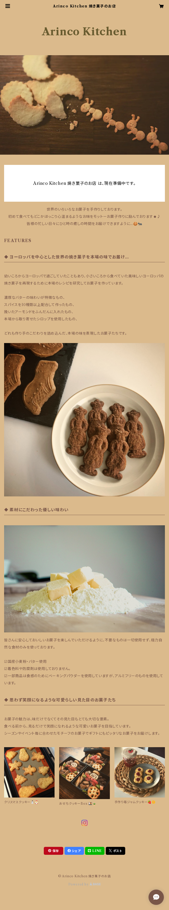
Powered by (84, 884)
